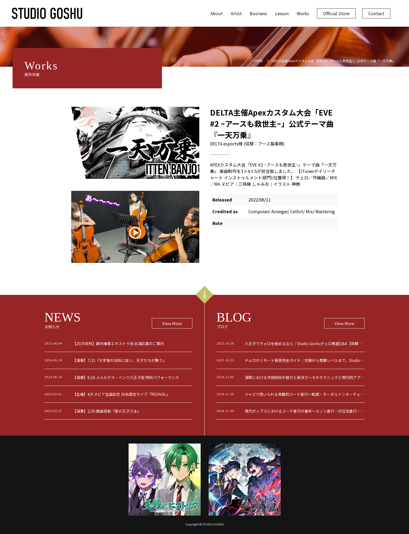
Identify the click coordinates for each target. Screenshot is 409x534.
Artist (236, 13)
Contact (376, 13)
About (217, 13)
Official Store (336, 13)
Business (258, 13)
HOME (258, 60)
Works (303, 13)
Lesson (282, 13)
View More (172, 323)
